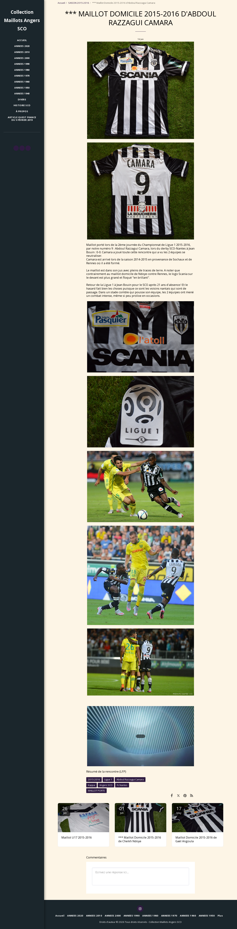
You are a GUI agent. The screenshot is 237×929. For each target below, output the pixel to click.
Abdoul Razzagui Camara (130, 779)
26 (65, 810)
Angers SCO (106, 785)
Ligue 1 (108, 779)
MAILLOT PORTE (96, 790)
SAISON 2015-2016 (78, 2)
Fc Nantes (122, 785)
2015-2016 (94, 779)
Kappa (91, 785)
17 (179, 810)
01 (122, 810)
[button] (16, 148)
